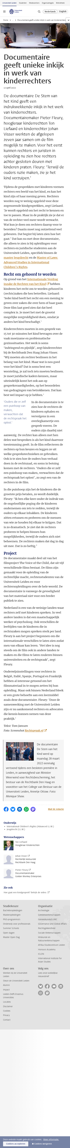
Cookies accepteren (15, 1143)
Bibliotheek (60, 3)
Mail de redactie (56, 809)
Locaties (7, 1001)
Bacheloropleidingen (12, 910)
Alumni (6, 985)
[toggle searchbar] (39, 11)
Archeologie (43, 910)
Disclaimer (8, 1006)
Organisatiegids (48, 3)
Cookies (6, 1010)
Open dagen (9, 932)
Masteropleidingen (11, 914)
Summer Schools (11, 928)
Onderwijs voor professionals (16, 923)
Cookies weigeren (43, 1143)
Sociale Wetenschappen (49, 932)
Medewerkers (34, 3)
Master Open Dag (11, 937)
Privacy (6, 1015)
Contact (6, 1019)
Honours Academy (46, 949)
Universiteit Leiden (9, 3)
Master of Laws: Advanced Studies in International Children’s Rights (31, 262)
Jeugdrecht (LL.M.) (16, 829)
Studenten (23, 3)
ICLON (41, 954)
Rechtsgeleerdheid (46, 928)
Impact (6, 989)
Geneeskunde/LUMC (47, 919)
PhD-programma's (11, 919)
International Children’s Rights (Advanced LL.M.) (30, 826)
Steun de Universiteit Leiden (16, 980)
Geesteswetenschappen (49, 914)
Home (5, 20)
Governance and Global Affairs (52, 923)
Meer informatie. (51, 1139)
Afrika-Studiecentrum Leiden (51, 945)
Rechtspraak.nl (34, 730)
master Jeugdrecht (16, 257)
